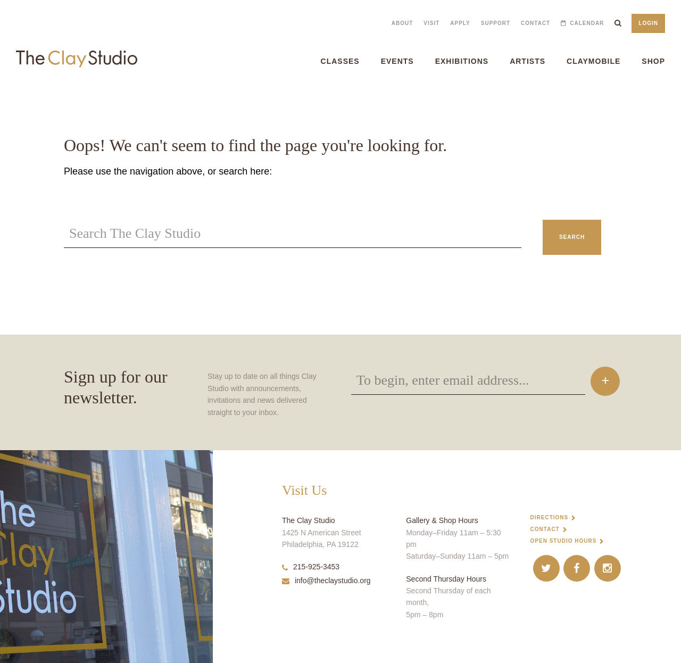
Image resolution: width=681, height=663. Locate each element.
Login (648, 23)
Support (495, 23)
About (402, 23)
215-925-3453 (310, 566)
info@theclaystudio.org (326, 580)
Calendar (587, 23)
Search (572, 237)
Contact (535, 23)
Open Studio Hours (563, 541)
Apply (460, 23)
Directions (549, 517)
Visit (431, 23)
